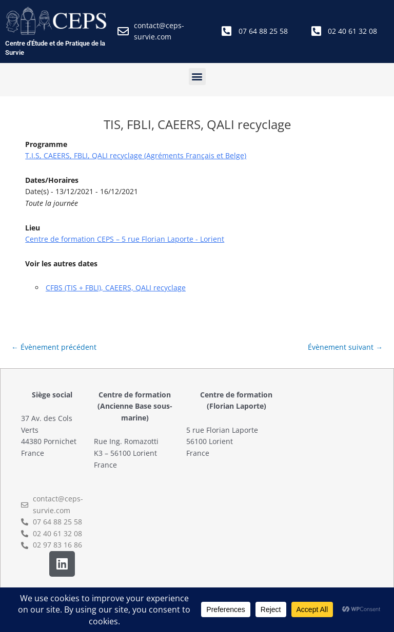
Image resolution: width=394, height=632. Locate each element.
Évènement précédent (53, 347)
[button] (197, 76)
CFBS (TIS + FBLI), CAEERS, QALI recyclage (116, 287)
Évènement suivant (345, 347)
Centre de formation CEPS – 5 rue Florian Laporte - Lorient (124, 239)
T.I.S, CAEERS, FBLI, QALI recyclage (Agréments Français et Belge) (135, 155)
